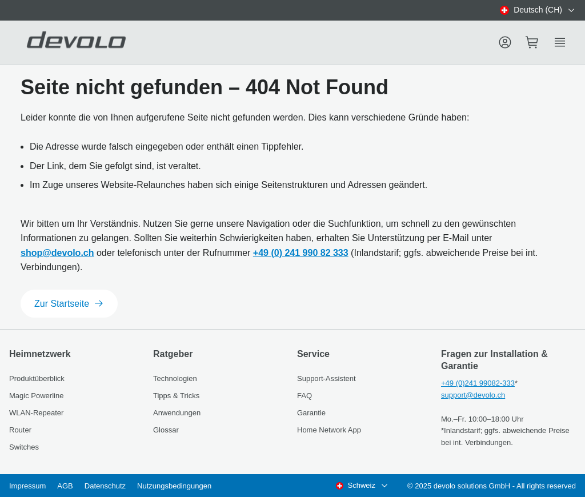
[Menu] (505, 42)
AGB (65, 486)
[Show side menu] (560, 42)
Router (20, 430)
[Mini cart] (532, 42)
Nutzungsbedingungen (174, 486)
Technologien (175, 378)
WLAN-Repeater (36, 412)
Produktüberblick (37, 378)
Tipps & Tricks (176, 395)
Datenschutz (105, 486)
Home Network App (329, 430)
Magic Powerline (36, 395)
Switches (24, 447)
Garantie (311, 412)
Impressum (27, 486)
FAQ (304, 395)
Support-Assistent (326, 378)
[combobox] (538, 10)
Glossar (166, 430)
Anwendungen (177, 412)
